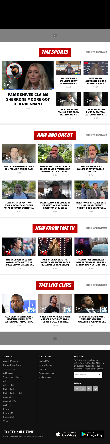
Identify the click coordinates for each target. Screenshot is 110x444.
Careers (42, 369)
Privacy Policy (80, 369)
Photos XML (8, 417)
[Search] (106, 19)
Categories (8, 397)
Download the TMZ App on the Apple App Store (66, 434)
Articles (6, 381)
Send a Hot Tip (45, 365)
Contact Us (44, 361)
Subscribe (99, 375)
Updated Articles (10, 389)
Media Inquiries (45, 377)
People (6, 409)
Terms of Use (9, 369)
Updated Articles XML (13, 393)
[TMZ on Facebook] (4, 4)
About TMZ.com (10, 361)
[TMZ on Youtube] (18, 4)
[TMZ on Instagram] (25, 4)
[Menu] (4, 19)
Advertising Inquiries (48, 373)
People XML (8, 413)
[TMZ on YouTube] (89, 388)
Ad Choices (8, 373)
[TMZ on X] (11, 4)
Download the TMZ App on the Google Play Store (92, 434)
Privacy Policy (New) (12, 365)
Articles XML (9, 385)
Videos (6, 421)
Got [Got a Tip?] (9, 12)
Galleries (7, 405)
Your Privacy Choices (12, 377)
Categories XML (10, 401)
